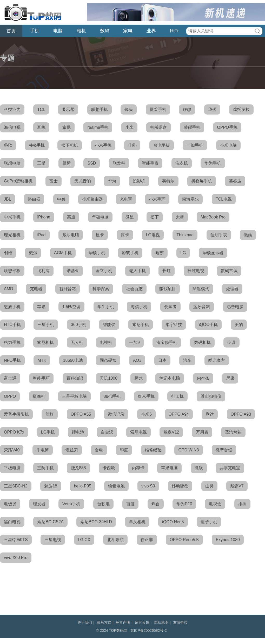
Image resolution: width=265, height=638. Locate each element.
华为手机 (212, 163)
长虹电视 (196, 270)
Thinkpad (185, 235)
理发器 (39, 504)
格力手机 (12, 342)
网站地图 (161, 622)
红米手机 (146, 396)
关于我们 (84, 622)
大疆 (180, 217)
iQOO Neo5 (173, 522)
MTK (41, 360)
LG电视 (153, 235)
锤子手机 (209, 522)
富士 (53, 181)
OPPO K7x (14, 432)
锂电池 (78, 432)
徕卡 (125, 235)
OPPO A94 (179, 414)
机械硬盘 (158, 127)
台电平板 (161, 145)
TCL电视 (224, 199)
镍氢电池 (116, 486)
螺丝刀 (71, 450)
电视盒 (215, 504)
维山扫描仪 (211, 396)
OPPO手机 (227, 127)
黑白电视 (12, 522)
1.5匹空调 (71, 306)
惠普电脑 (235, 306)
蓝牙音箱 (201, 306)
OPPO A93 (241, 414)
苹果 (41, 306)
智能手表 (150, 163)
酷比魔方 (216, 360)
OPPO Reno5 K (184, 539)
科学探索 (100, 289)
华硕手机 (97, 253)
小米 (129, 127)
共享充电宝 (230, 468)
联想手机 (99, 109)
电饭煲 (10, 504)
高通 (71, 217)
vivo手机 (36, 145)
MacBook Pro (213, 217)
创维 (8, 253)
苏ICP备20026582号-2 (148, 630)
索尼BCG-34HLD (96, 522)
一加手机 (195, 145)
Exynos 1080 (228, 539)
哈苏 (159, 253)
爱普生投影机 (16, 414)
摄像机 (39, 396)
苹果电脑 (169, 468)
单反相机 (137, 522)
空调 (231, 342)
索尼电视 (138, 432)
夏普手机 (158, 109)
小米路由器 (92, 199)
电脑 (58, 30)
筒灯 (49, 414)
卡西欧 (109, 468)
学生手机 (105, 306)
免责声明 (123, 622)
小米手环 (157, 199)
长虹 (166, 270)
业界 (151, 30)
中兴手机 (12, 217)
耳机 (41, 127)
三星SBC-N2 (16, 486)
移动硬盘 (180, 486)
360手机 (78, 324)
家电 (127, 30)
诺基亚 (73, 270)
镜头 (128, 109)
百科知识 (75, 378)
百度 (130, 504)
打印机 (177, 396)
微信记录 (116, 414)
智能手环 (41, 378)
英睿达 (235, 181)
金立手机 (104, 270)
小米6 (146, 414)
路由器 (34, 199)
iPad (41, 235)
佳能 (132, 145)
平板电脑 (12, 468)
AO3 (137, 360)
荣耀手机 (192, 127)
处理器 (232, 289)
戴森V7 (237, 486)
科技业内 (12, 109)
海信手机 (139, 306)
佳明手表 (218, 235)
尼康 (230, 378)
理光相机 (12, 235)
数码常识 (229, 270)
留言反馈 (142, 622)
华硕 (212, 109)
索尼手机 (140, 324)
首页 (11, 30)
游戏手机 (130, 253)
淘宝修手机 (166, 342)
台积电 (103, 504)
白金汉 (107, 432)
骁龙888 (78, 468)
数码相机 (202, 342)
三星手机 (45, 324)
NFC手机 (12, 360)
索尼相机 (45, 342)
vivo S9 (148, 486)
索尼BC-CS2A (50, 522)
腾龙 (138, 378)
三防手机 (45, 468)
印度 (124, 450)
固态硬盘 (108, 360)
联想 (187, 109)
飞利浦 (43, 270)
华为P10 (184, 504)
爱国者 (170, 306)
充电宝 (126, 199)
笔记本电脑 (169, 378)
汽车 (187, 360)
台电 (99, 450)
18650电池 (73, 360)
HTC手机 (12, 324)
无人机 (77, 342)
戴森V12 (171, 432)
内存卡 (138, 468)
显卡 (100, 235)
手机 (34, 30)
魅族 (248, 235)
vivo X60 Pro (16, 557)
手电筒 (42, 450)
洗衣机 (181, 163)
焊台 (155, 504)
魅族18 (50, 486)
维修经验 (153, 450)
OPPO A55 (81, 414)
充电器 (36, 289)
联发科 (119, 163)
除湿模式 (201, 289)
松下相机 (69, 145)
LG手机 (48, 432)
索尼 (66, 127)
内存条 (203, 378)
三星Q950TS (16, 539)
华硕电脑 (100, 217)
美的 (239, 324)
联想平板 (12, 270)
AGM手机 (63, 253)
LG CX (84, 539)
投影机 (139, 181)
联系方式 (104, 622)
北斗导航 (115, 539)
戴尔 (33, 253)
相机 (81, 30)
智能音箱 (67, 289)
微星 (129, 217)
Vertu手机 (71, 504)
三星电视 (52, 539)
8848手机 (112, 396)
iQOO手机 (208, 324)
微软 (199, 468)
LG (183, 253)
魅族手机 (12, 306)
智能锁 (109, 324)
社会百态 (134, 289)
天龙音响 (82, 181)
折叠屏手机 (201, 181)
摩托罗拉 (241, 109)
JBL (7, 199)
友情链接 (180, 622)
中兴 (61, 199)
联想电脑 (12, 163)
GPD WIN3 (188, 450)
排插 (242, 504)
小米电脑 (228, 145)
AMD (8, 289)
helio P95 (82, 486)
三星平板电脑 (74, 396)
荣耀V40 (11, 450)
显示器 (68, 109)
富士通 (10, 378)
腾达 (210, 414)
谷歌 (8, 145)
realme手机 (97, 127)
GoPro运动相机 (18, 181)
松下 (154, 217)
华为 (112, 181)
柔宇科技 (173, 324)
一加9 (134, 342)
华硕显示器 (213, 253)
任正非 (147, 539)
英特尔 (168, 181)
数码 (104, 30)
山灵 (209, 486)
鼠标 (66, 163)
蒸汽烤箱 (233, 432)
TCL (41, 109)
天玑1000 (108, 378)
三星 (41, 163)
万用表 (202, 432)
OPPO (10, 396)
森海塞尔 (190, 199)
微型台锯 (224, 450)
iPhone (43, 217)
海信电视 (12, 127)
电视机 (106, 342)
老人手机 (137, 270)
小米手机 (103, 145)
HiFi (174, 30)
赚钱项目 (167, 289)
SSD (91, 163)
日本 (162, 360)
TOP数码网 (32, 12)
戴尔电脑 (70, 235)
